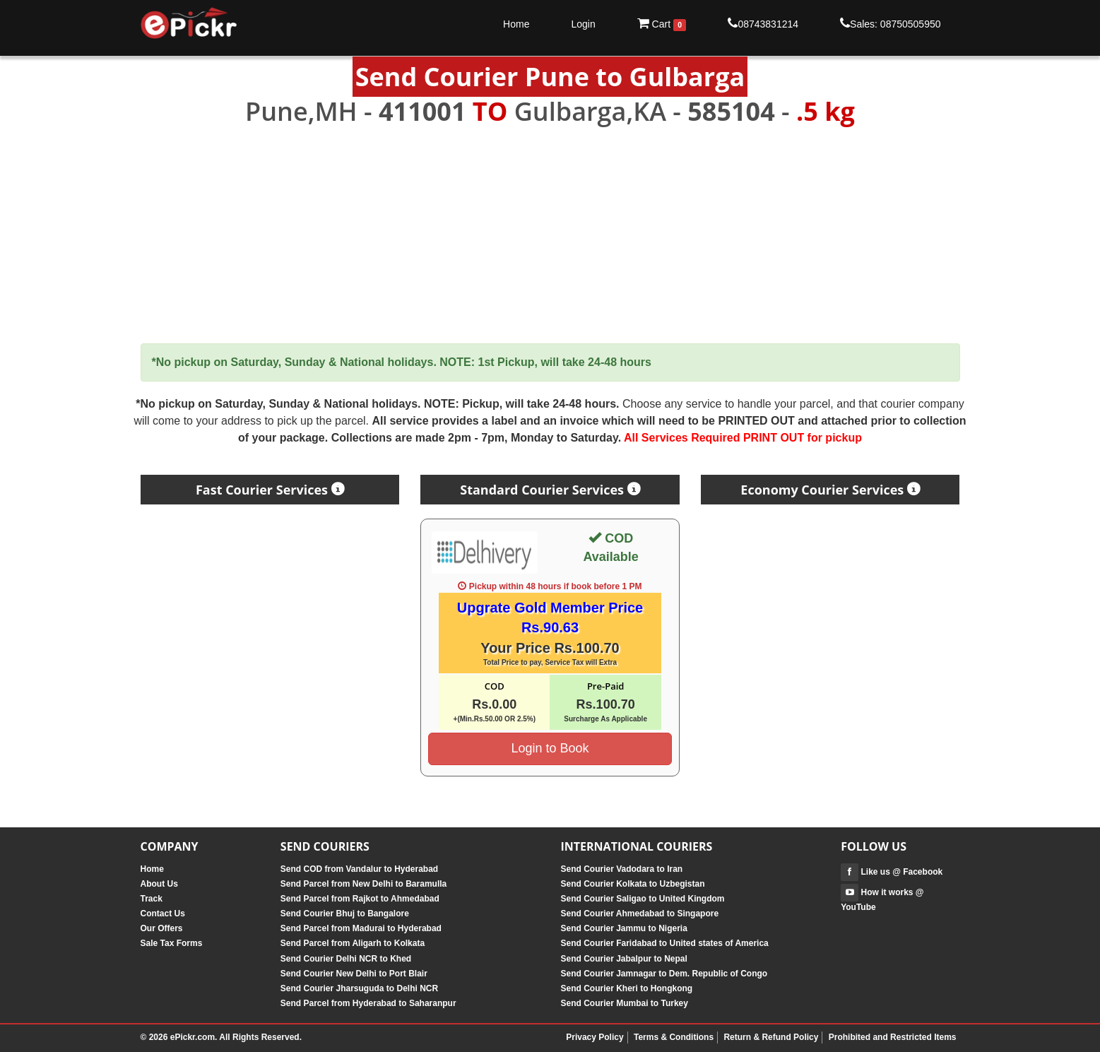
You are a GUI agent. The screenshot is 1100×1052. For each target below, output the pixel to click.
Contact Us (163, 913)
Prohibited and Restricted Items (893, 1037)
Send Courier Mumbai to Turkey (623, 1003)
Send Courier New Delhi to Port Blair (353, 974)
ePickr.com (192, 1037)
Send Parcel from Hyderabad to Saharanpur (368, 1003)
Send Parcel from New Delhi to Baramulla (363, 884)
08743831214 (763, 23)
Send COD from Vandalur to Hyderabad (359, 869)
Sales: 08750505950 (890, 23)
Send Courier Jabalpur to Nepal (623, 959)
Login (583, 24)
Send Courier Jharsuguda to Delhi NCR (359, 988)
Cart (662, 24)
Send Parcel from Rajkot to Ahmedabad (359, 899)
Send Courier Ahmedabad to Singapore (639, 913)
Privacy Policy (594, 1037)
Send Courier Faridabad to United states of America (664, 943)
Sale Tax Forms (172, 943)
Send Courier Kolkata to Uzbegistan (632, 884)
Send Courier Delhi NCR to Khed (345, 959)
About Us (159, 884)
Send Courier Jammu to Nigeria (623, 928)
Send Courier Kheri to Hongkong (626, 988)
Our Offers (162, 928)
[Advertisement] (550, 235)
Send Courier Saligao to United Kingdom (642, 899)
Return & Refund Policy (770, 1037)
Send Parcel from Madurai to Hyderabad (361, 928)
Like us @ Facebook (891, 872)
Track (151, 899)
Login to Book (550, 748)
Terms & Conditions (674, 1037)
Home (516, 24)
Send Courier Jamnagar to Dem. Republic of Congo (663, 974)
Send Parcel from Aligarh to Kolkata (352, 943)
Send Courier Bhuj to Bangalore (344, 913)
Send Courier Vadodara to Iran (621, 869)
